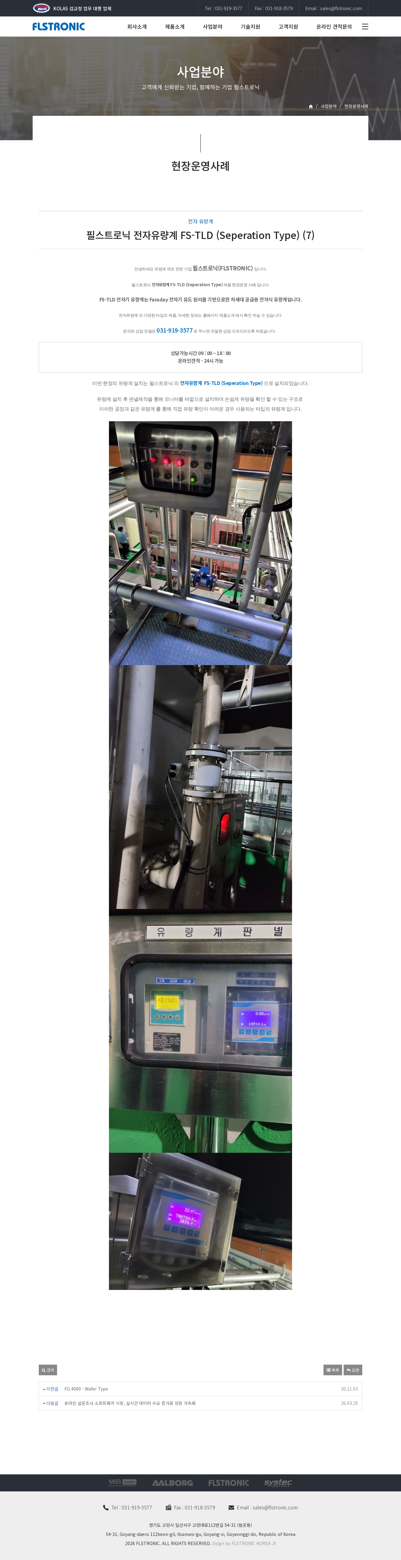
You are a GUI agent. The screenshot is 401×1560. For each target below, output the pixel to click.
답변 (353, 1370)
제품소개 (175, 26)
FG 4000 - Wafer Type (86, 1389)
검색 (48, 1370)
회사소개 (137, 26)
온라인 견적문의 (334, 26)
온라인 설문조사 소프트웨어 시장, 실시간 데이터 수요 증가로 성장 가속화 (130, 1403)
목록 (333, 1370)
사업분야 (212, 26)
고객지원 (288, 26)
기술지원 (250, 26)
